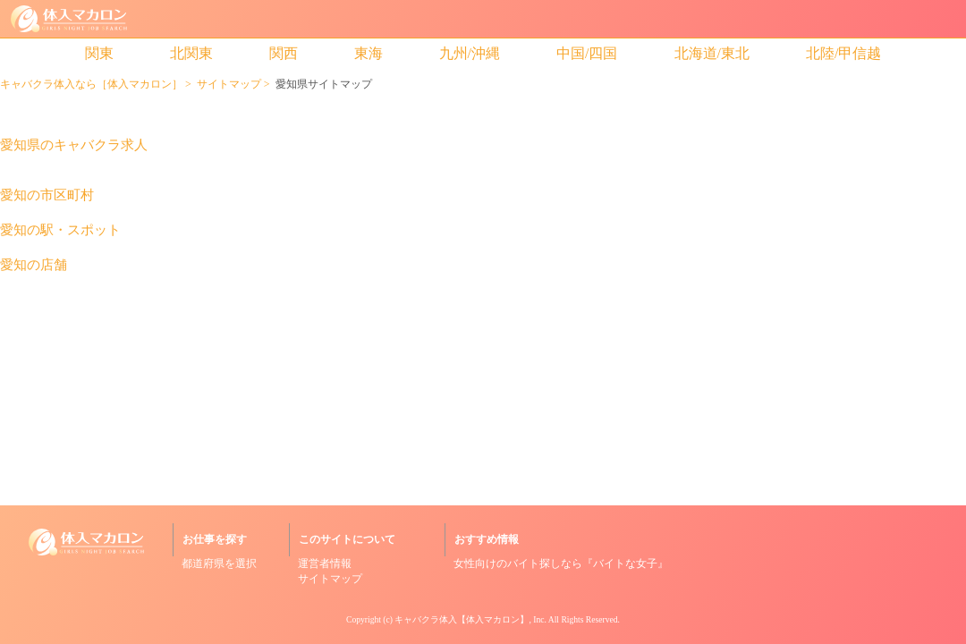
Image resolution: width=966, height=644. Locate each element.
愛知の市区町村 (47, 195)
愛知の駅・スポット (60, 230)
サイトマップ (229, 84)
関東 (99, 53)
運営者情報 (325, 563)
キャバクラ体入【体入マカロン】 (461, 619)
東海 (368, 53)
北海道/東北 (712, 53)
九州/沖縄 (469, 53)
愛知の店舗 (33, 265)
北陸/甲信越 (843, 53)
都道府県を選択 (219, 563)
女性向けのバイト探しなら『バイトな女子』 (560, 563)
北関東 (191, 53)
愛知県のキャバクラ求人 (74, 145)
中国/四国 (586, 53)
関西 (283, 53)
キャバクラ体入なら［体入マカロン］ (91, 84)
